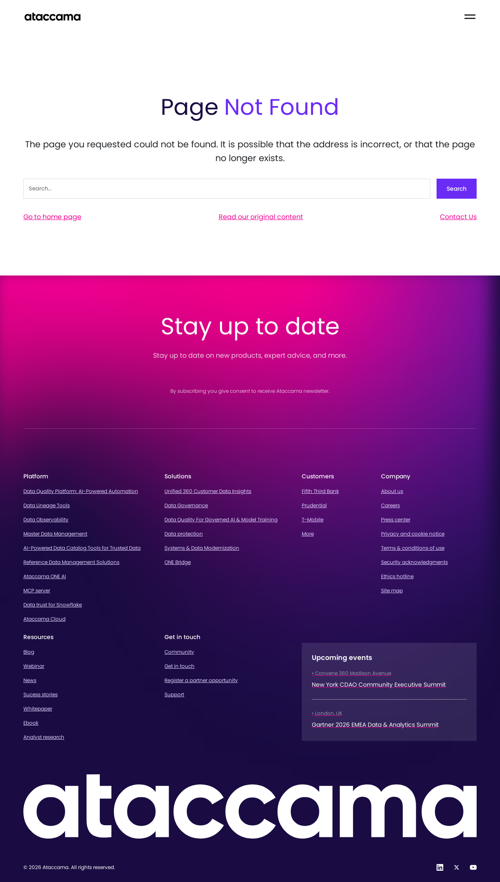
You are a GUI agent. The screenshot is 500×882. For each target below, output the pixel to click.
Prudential (314, 505)
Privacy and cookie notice (412, 533)
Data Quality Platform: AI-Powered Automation (80, 491)
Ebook (30, 722)
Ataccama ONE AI (44, 576)
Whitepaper (37, 708)
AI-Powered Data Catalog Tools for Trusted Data (82, 547)
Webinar (33, 666)
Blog (28, 651)
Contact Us (458, 217)
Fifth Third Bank (320, 491)
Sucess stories (40, 694)
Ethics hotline (397, 576)
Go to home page (52, 217)
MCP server (36, 590)
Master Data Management (55, 533)
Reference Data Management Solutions (71, 562)
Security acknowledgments (414, 562)
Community (179, 651)
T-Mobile (312, 519)
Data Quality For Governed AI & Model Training (221, 519)
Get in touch (179, 666)
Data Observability (45, 519)
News (29, 680)
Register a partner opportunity (201, 680)
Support (174, 694)
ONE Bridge (177, 562)
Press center (395, 519)
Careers (390, 505)
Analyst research (43, 736)
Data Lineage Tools (46, 505)
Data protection (183, 533)
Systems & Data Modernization (201, 547)
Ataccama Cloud (44, 618)
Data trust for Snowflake (52, 604)
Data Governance (186, 505)
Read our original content (261, 217)
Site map (392, 590)
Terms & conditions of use (412, 547)
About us (392, 491)
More (308, 533)
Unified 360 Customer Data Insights (207, 491)
